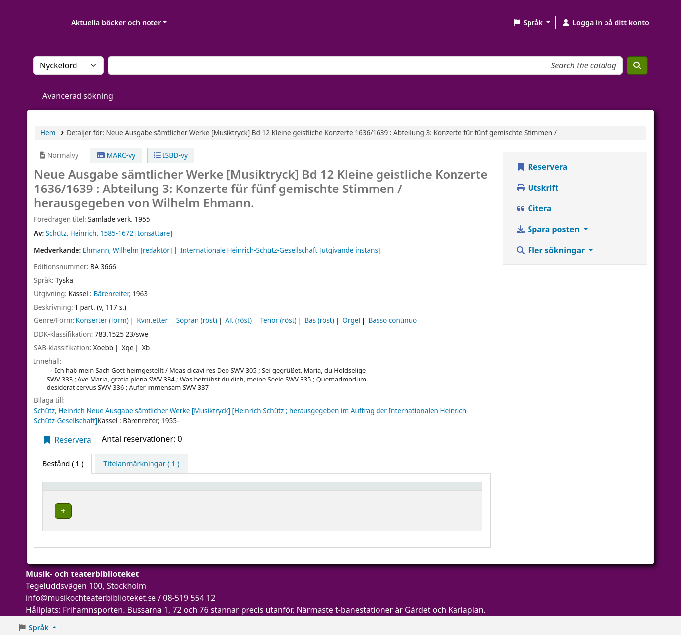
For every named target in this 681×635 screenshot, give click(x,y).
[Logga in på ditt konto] (605, 22)
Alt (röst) (238, 320)
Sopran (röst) (196, 320)
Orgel (351, 320)
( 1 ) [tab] (62, 463)
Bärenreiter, (111, 293)
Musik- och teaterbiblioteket (180, 509)
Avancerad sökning (77, 95)
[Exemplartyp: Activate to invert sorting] (86, 491)
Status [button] (441, 491)
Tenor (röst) (278, 320)
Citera (533, 208)
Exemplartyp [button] (69, 491)
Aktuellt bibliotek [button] (164, 491)
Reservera (66, 439)
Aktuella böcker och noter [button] (116, 22)
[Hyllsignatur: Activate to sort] (383, 491)
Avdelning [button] (288, 491)
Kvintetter (152, 320)
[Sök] (637, 65)
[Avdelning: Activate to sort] (304, 491)
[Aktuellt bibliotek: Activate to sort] (198, 491)
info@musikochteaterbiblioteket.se (91, 594)
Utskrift (537, 187)
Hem (47, 132)
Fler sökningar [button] (551, 250)
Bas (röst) (319, 320)
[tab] (141, 464)
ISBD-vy (171, 155)
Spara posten (548, 229)
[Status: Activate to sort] (454, 491)
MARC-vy (116, 155)
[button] (531, 22)
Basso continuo (392, 320)
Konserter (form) (102, 320)
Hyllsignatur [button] (367, 491)
